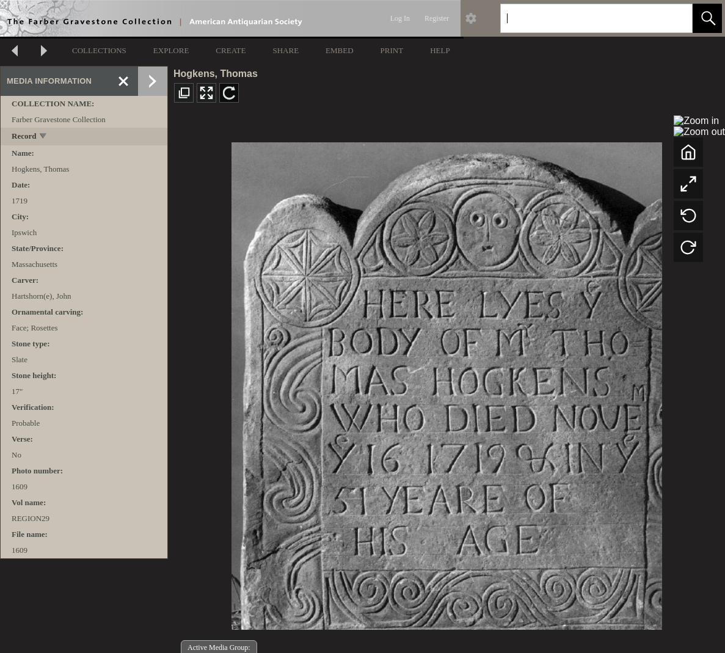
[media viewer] (446, 382)
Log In (400, 18)
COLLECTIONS (99, 50)
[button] (707, 18)
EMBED (340, 50)
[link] (673, 18)
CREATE (231, 50)
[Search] (582, 18)
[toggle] (43, 137)
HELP (440, 50)
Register (436, 18)
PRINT (392, 50)
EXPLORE (171, 50)
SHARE (285, 50)
